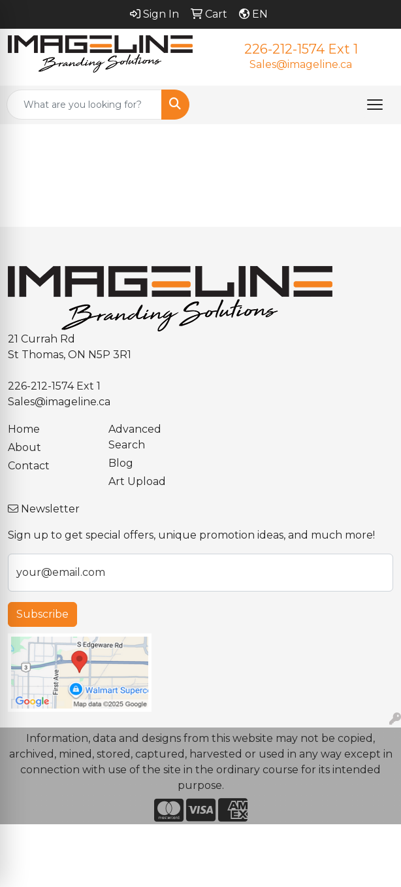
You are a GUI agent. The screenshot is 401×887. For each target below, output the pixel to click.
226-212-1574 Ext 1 (301, 49)
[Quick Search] (84, 105)
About (24, 447)
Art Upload (137, 481)
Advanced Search (134, 437)
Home (24, 429)
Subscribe (42, 614)
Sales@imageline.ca (300, 64)
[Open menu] (375, 105)
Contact (29, 466)
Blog (120, 463)
